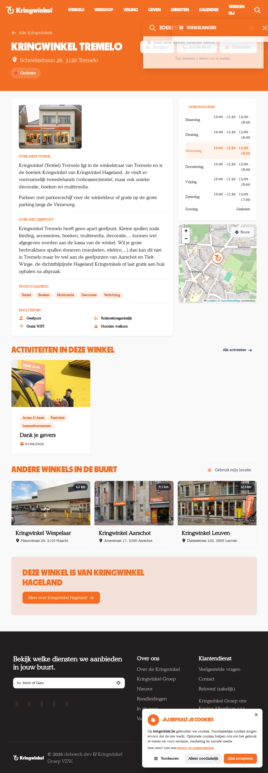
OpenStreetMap (230, 300)
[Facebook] (17, 704)
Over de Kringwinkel (158, 669)
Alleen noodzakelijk (203, 758)
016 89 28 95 (197, 46)
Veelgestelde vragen (219, 669)
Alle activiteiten (238, 350)
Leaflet (210, 300)
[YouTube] (42, 704)
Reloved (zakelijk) (217, 688)
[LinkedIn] (67, 704)
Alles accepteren (240, 758)
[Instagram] (29, 704)
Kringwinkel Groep (156, 679)
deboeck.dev (78, 754)
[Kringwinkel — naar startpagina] (35, 10)
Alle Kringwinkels (31, 32)
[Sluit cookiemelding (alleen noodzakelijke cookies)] (256, 715)
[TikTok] (54, 704)
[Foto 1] (50, 127)
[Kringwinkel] (28, 757)
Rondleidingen (152, 698)
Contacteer (238, 46)
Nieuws (144, 688)
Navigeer (157, 46)
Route (242, 232)
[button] (154, 10)
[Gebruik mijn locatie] (119, 683)
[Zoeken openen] (258, 10)
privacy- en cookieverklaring (195, 748)
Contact (206, 679)
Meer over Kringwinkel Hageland (61, 597)
